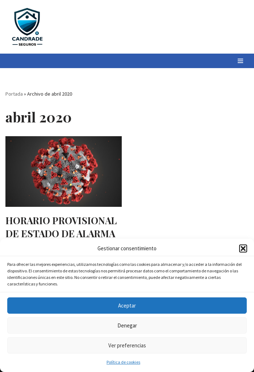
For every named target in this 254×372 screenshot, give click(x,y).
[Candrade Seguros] (27, 27)
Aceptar (127, 305)
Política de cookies (123, 362)
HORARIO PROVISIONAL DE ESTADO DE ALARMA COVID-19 (61, 233)
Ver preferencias (127, 345)
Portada (14, 94)
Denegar (127, 325)
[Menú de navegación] (240, 61)
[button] (243, 248)
